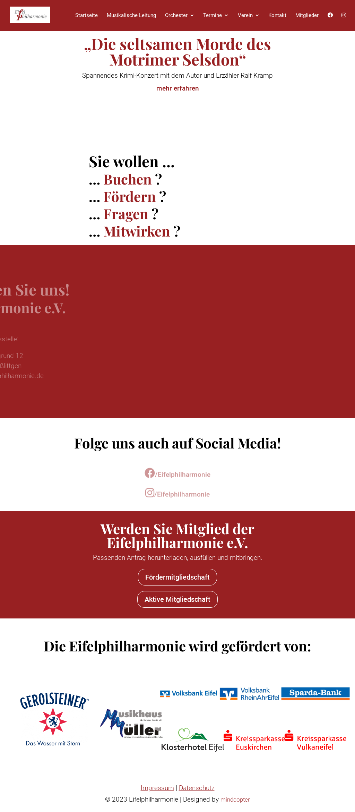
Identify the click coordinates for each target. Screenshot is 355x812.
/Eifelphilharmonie (177, 478)
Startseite (86, 15)
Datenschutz (197, 788)
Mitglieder (307, 15)
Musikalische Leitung (131, 15)
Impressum (157, 788)
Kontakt (277, 15)
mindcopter (235, 799)
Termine (212, 15)
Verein (245, 15)
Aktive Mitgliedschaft (177, 599)
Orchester (176, 15)
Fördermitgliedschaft (177, 577)
